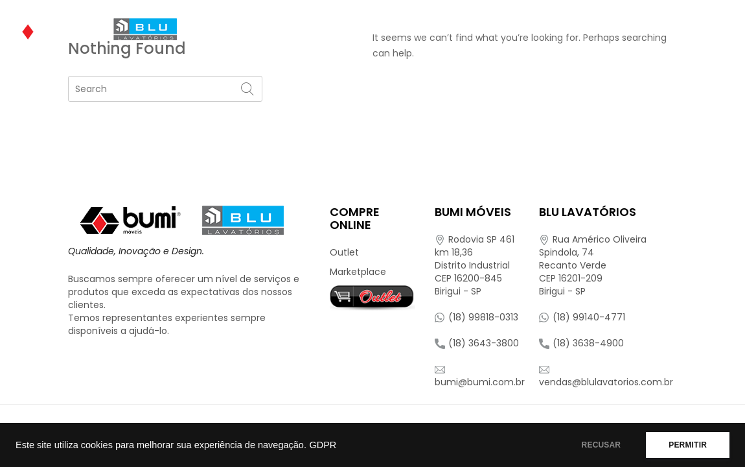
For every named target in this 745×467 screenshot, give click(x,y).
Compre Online (538, 29)
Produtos (326, 29)
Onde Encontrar (431, 29)
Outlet (344, 252)
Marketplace (358, 271)
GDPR (322, 445)
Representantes (651, 29)
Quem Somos (240, 29)
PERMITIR (688, 444)
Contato (233, 68)
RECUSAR (601, 444)
